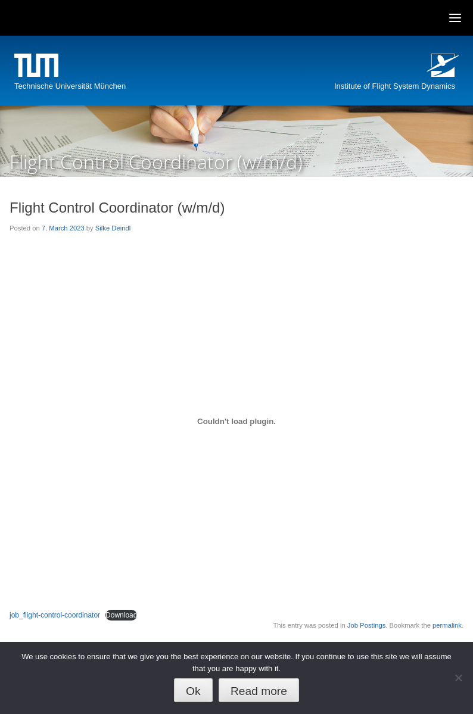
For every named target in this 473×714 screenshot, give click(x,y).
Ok (193, 691)
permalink (447, 625)
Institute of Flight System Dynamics (394, 86)
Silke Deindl (112, 228)
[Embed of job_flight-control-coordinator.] (236, 421)
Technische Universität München (70, 86)
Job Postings (366, 625)
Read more (259, 691)
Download (121, 615)
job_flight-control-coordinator (55, 615)
